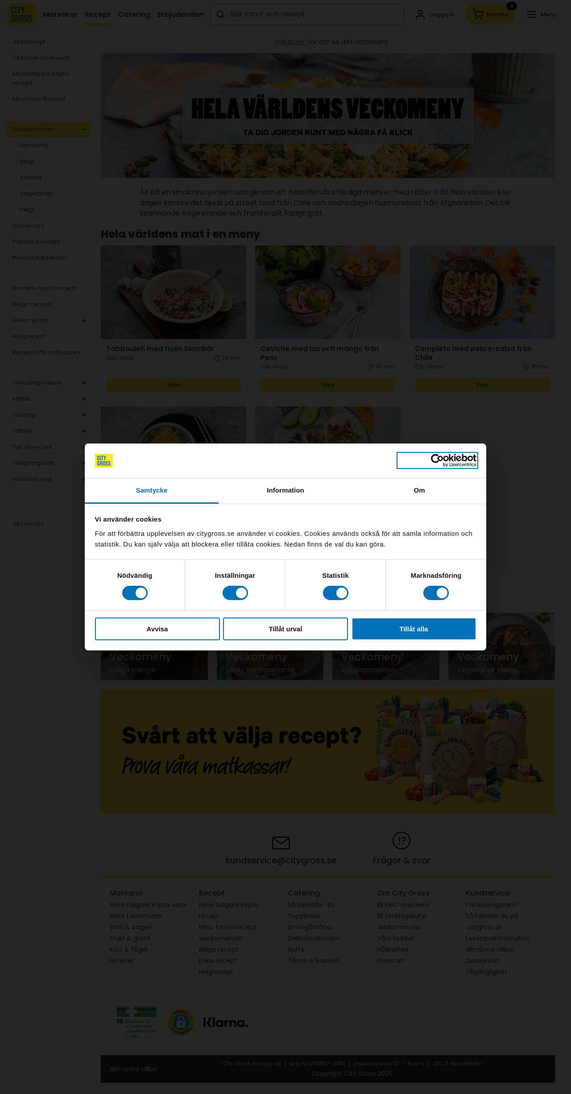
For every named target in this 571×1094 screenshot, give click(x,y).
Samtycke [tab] (152, 490)
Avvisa (157, 629)
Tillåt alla (414, 629)
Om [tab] (419, 490)
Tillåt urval (285, 629)
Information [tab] (285, 490)
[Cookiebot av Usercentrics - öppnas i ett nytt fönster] (437, 460)
